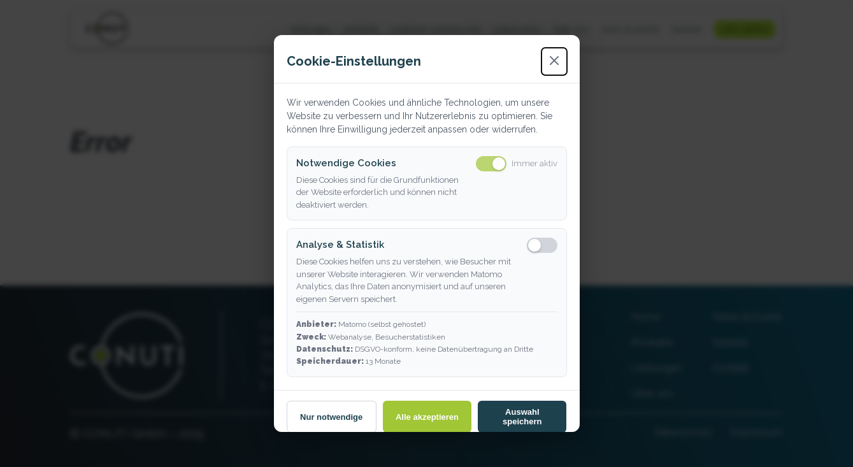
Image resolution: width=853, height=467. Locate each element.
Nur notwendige (331, 417)
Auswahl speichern (522, 416)
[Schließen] (554, 61)
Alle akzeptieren (427, 417)
